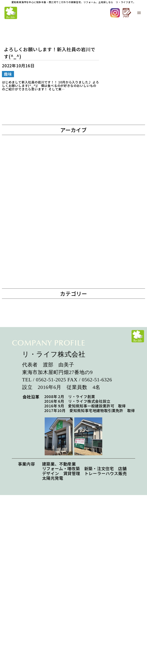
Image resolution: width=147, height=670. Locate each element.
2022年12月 (25, 363)
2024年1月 (23, 247)
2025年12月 (25, 162)
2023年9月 (23, 289)
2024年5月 (23, 225)
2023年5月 (23, 331)
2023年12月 (25, 257)
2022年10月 (25, 384)
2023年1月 (23, 352)
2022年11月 (25, 373)
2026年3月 (23, 152)
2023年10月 (25, 278)
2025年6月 (23, 173)
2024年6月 (23, 215)
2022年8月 (23, 405)
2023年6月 (23, 321)
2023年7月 (23, 310)
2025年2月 (23, 194)
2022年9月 (23, 394)
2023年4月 (23, 341)
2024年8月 (23, 204)
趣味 (17, 438)
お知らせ (21, 428)
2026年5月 (23, 141)
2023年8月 (23, 299)
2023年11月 (25, 268)
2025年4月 (23, 183)
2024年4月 (23, 236)
